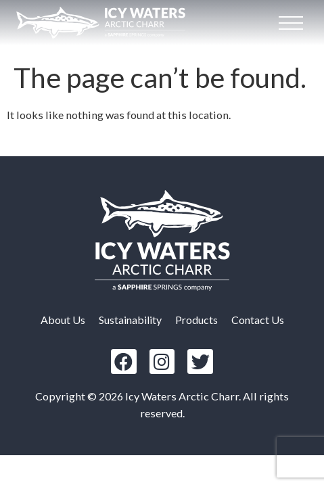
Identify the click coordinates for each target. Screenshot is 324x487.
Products (196, 319)
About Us (63, 319)
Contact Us (257, 319)
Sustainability (130, 319)
